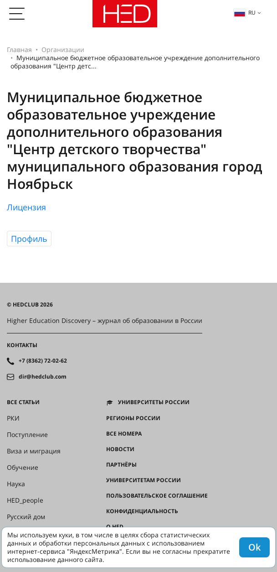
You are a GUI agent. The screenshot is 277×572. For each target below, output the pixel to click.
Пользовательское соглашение (157, 495)
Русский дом (26, 517)
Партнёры (121, 464)
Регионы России (133, 418)
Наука (16, 484)
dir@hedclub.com (43, 376)
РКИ (13, 418)
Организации (62, 49)
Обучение (22, 467)
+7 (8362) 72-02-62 (43, 360)
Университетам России (143, 480)
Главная (19, 49)
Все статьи (23, 402)
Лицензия (26, 207)
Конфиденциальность (142, 511)
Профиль (29, 238)
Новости (120, 449)
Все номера (124, 433)
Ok (254, 547)
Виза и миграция (34, 451)
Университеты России (154, 402)
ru (245, 12)
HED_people (25, 500)
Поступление (27, 435)
